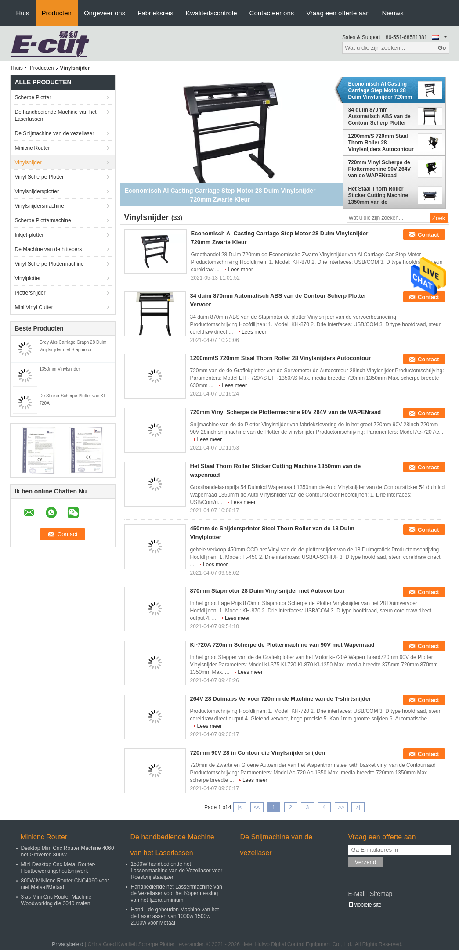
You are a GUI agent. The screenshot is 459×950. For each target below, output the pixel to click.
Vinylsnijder (28, 162)
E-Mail (357, 893)
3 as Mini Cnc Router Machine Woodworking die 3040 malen (56, 900)
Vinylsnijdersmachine (40, 206)
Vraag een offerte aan (337, 13)
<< (257, 807)
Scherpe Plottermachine (43, 220)
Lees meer (240, 269)
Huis (22, 13)
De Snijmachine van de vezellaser (54, 133)
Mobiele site (365, 905)
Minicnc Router (32, 148)
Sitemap (381, 893)
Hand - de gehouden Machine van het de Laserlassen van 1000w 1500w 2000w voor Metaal (175, 916)
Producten (57, 13)
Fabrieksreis (155, 13)
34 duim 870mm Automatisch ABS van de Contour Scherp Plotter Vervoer (379, 116)
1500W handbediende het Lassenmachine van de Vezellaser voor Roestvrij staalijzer (177, 870)
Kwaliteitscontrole (211, 13)
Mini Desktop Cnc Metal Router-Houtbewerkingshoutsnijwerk (58, 867)
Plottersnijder (30, 293)
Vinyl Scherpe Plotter (39, 177)
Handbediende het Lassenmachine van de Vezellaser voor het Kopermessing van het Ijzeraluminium (176, 893)
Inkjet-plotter (29, 235)
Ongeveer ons (104, 13)
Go (442, 47)
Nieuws (393, 13)
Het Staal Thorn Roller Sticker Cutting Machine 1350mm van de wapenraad (378, 195)
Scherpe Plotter (33, 97)
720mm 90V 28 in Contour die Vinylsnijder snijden (257, 752)
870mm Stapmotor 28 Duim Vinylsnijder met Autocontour (267, 590)
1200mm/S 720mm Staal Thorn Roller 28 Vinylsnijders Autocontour (381, 142)
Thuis (16, 68)
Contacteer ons (271, 13)
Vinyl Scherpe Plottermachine (49, 264)
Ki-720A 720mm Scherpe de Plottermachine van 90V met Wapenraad (282, 644)
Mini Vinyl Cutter (34, 307)
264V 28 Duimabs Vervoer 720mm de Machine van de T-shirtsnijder (280, 698)
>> (341, 807)
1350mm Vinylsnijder (60, 369)
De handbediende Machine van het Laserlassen (56, 115)
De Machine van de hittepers (48, 249)
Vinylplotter (28, 278)
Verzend (365, 862)
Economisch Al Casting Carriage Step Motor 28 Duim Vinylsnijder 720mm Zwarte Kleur (380, 90)
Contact (428, 234)
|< (240, 807)
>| (358, 807)
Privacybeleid (67, 944)
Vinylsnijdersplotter (37, 191)
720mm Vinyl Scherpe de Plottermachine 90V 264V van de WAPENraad (379, 169)
